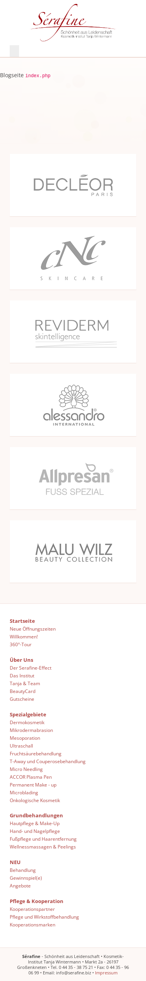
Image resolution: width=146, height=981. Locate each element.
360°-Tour (21, 644)
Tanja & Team (25, 683)
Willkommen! (24, 636)
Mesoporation (25, 737)
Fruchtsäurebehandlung (36, 753)
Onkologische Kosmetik (35, 800)
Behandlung (23, 869)
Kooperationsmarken (32, 924)
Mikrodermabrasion (31, 729)
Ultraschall (21, 745)
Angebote (20, 885)
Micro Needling (26, 768)
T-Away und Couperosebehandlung (48, 761)
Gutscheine (22, 698)
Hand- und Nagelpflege (35, 830)
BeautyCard (22, 691)
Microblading (24, 792)
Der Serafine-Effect (30, 667)
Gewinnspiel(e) (26, 877)
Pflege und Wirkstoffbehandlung (44, 916)
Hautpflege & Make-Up (35, 823)
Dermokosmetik (27, 722)
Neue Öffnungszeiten (33, 628)
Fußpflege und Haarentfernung (43, 838)
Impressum (106, 972)
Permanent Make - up (33, 784)
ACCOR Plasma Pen (31, 776)
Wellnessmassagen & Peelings (43, 846)
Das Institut (22, 675)
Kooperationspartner (32, 908)
